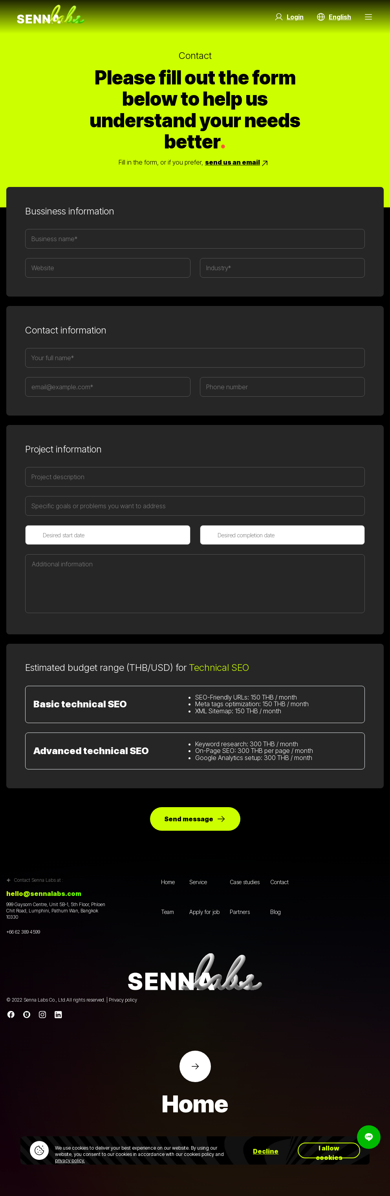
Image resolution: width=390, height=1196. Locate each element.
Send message (195, 819)
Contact (279, 882)
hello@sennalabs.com (43, 893)
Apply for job (204, 911)
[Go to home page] (50, 17)
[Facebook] (11, 1014)
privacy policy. (70, 1160)
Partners (240, 911)
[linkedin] (58, 1014)
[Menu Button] (368, 17)
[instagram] (42, 1014)
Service (198, 882)
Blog (275, 911)
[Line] (26, 1014)
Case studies (245, 882)
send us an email (237, 163)
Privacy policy (123, 1000)
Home (168, 882)
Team (167, 911)
